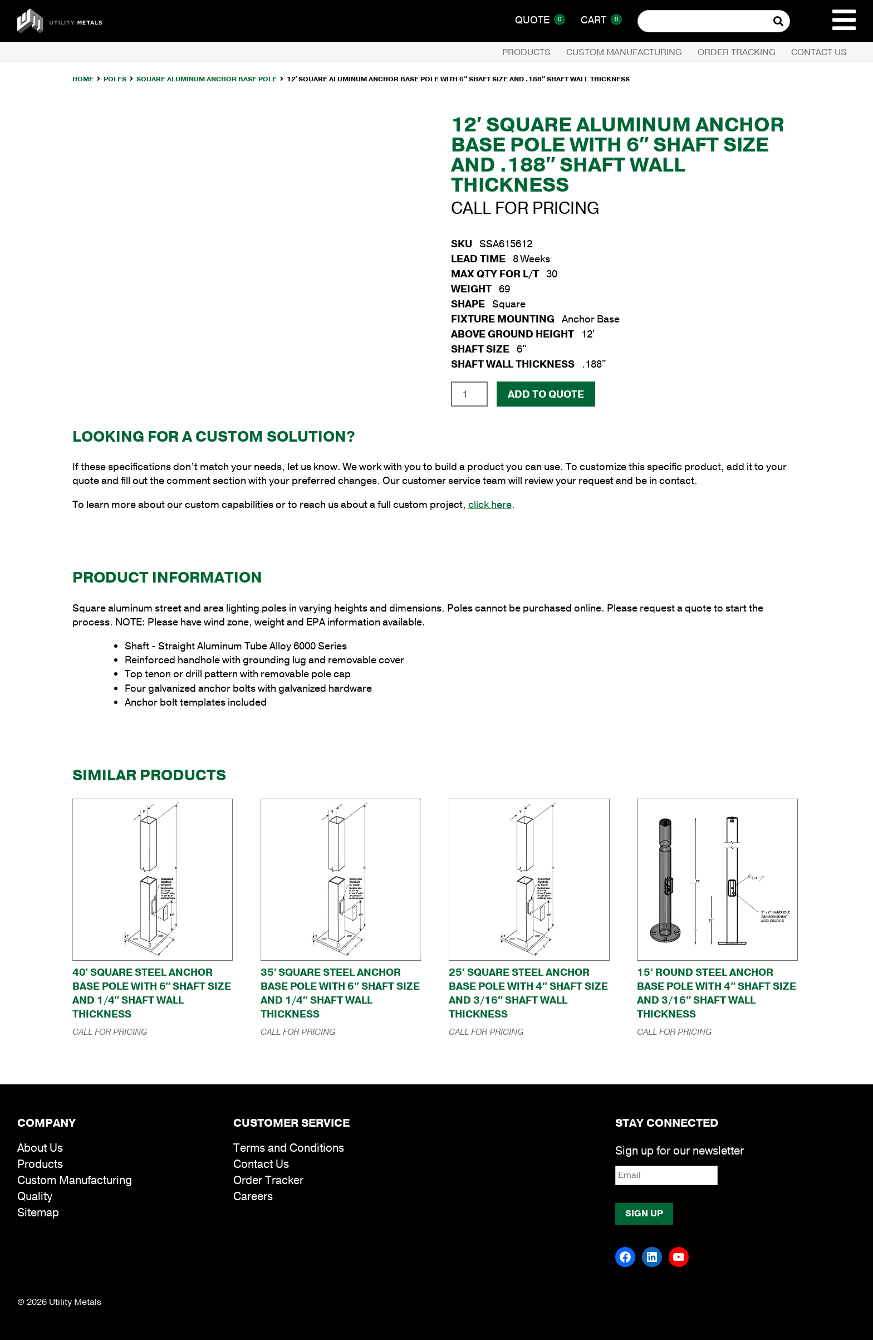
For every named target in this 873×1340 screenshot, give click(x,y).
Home (83, 79)
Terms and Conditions (288, 1148)
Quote (540, 20)
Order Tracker (268, 1180)
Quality (34, 1196)
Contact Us (819, 52)
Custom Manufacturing (624, 52)
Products (526, 52)
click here (490, 504)
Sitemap (38, 1212)
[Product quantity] (469, 394)
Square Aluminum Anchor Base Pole (206, 79)
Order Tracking (737, 52)
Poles (115, 79)
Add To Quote (546, 394)
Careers (253, 1196)
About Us (40, 1148)
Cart (601, 20)
